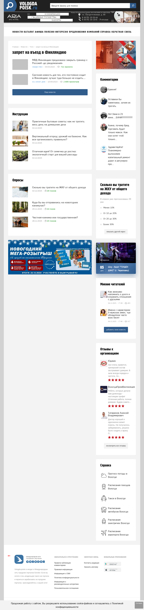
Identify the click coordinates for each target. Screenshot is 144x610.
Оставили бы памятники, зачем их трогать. (119, 103)
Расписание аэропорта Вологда (118, 533)
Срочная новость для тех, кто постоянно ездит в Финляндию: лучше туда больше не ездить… (59, 76)
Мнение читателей (112, 284)
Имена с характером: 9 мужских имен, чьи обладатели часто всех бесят (119, 314)
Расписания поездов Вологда (119, 487)
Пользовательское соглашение (66, 588)
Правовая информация (63, 569)
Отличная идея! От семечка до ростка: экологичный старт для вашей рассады (54, 153)
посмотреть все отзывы (116, 446)
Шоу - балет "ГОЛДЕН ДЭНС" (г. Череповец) (118, 269)
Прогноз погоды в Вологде (117, 475)
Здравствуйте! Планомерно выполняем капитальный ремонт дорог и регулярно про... (119, 155)
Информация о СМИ (62, 574)
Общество (37, 67)
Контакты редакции (91, 563)
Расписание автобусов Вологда (118, 510)
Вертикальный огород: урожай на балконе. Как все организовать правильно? (59, 138)
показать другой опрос (116, 232)
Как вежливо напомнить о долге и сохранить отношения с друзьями (119, 295)
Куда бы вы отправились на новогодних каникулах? (55, 204)
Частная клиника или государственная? (55, 217)
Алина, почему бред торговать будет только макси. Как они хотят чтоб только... (118, 132)
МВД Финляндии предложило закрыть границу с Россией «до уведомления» (59, 61)
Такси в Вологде (117, 498)
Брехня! (112, 89)
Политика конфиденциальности (66, 578)
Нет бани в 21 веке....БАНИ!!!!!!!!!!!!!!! (120, 116)
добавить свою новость (116, 330)
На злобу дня (39, 82)
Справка (105, 465)
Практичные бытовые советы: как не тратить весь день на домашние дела (58, 123)
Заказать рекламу (91, 567)
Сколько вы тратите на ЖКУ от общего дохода (59, 187)
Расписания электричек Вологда (119, 521)
